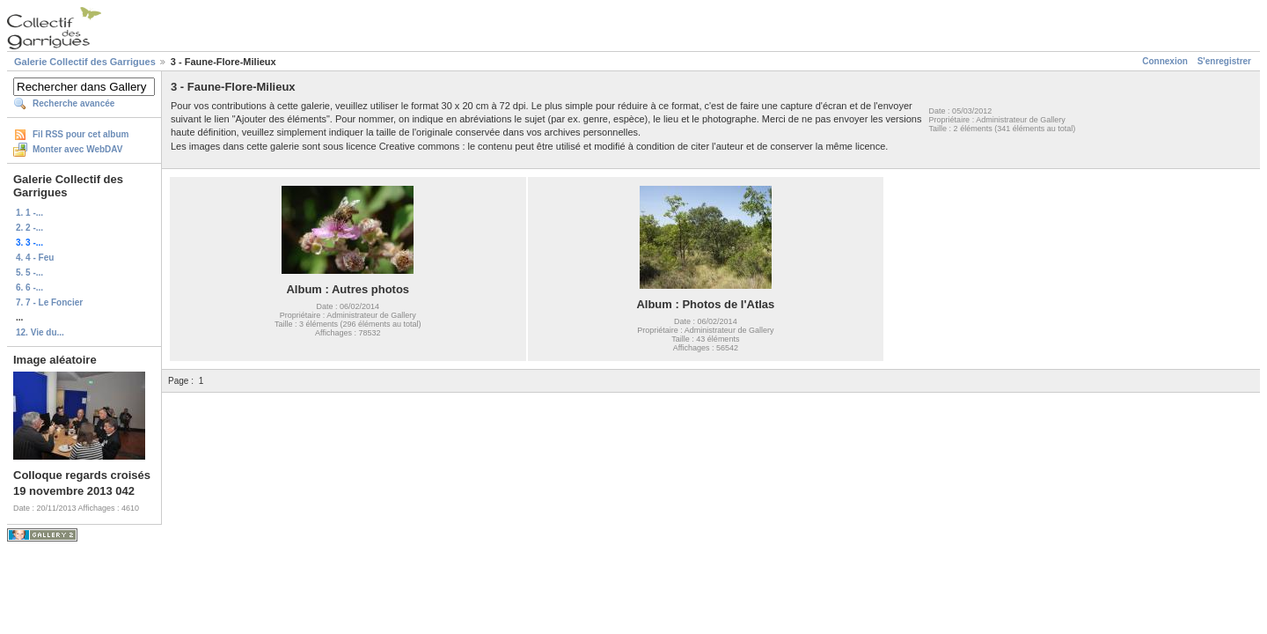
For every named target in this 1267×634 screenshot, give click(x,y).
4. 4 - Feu (35, 257)
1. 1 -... (29, 212)
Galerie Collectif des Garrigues (85, 61)
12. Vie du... (40, 332)
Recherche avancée (73, 103)
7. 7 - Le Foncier (49, 302)
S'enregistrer (1224, 61)
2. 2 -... (29, 227)
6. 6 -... (29, 287)
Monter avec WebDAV (77, 149)
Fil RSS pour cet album (80, 134)
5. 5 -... (29, 272)
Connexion (1165, 61)
